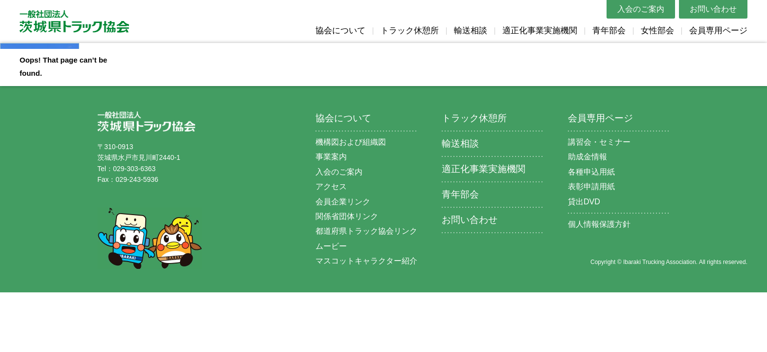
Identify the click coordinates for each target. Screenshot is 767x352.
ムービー (331, 246)
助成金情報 (587, 157)
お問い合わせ (713, 9)
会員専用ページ (718, 30)
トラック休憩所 (410, 30)
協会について (340, 30)
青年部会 (609, 30)
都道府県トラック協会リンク (366, 231)
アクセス (331, 186)
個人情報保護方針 (599, 224)
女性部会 (657, 30)
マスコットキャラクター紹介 (366, 261)
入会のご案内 (640, 9)
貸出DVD (584, 202)
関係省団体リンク (347, 216)
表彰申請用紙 (591, 186)
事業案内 (331, 157)
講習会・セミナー (599, 142)
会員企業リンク (343, 202)
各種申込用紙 (591, 172)
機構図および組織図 (351, 142)
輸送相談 (470, 30)
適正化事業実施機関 (539, 30)
